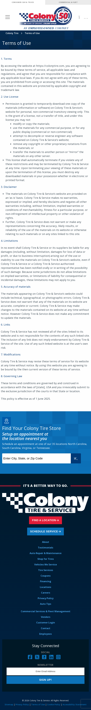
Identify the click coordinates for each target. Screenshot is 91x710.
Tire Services (45, 570)
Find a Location (44, 520)
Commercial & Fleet (68, 2)
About (45, 542)
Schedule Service (44, 531)
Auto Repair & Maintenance (46, 553)
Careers (45, 592)
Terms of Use (38, 704)
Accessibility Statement (75, 704)
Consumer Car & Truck (23, 2)
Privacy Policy (45, 598)
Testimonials (45, 547)
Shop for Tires (45, 559)
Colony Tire (12, 33)
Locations (45, 587)
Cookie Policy (53, 704)
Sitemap (9, 704)
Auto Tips (45, 603)
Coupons (46, 575)
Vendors (45, 617)
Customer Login (45, 622)
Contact (45, 628)
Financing (45, 581)
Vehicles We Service (45, 564)
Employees (45, 633)
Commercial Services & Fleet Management (45, 611)
